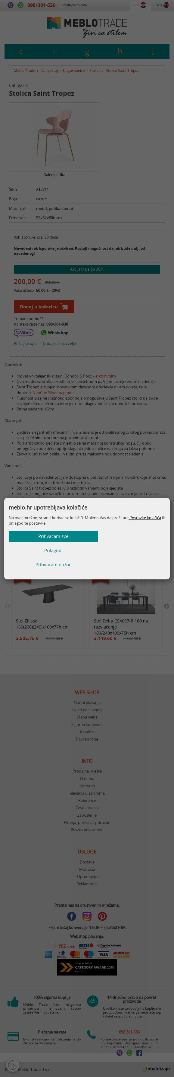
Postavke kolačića (145, 532)
